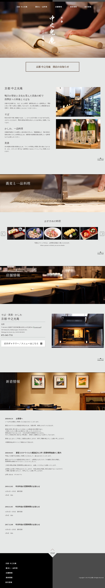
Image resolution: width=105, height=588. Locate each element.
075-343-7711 (17, 474)
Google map (37, 327)
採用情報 (87, 7)
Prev (3, 234)
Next (102, 234)
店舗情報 (58, 7)
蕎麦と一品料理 (41, 7)
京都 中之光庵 (22, 7)
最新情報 (73, 7)
